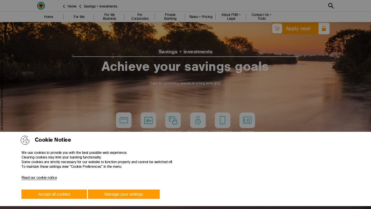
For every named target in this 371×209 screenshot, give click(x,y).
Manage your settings (123, 194)
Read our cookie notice (39, 178)
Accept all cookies (54, 194)
